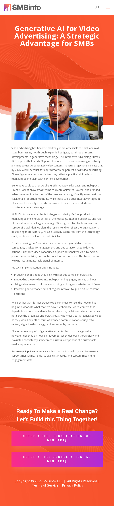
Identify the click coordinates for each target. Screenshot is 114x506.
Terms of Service (45, 485)
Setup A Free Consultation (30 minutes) (57, 438)
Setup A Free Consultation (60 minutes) (57, 459)
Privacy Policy (72, 485)
